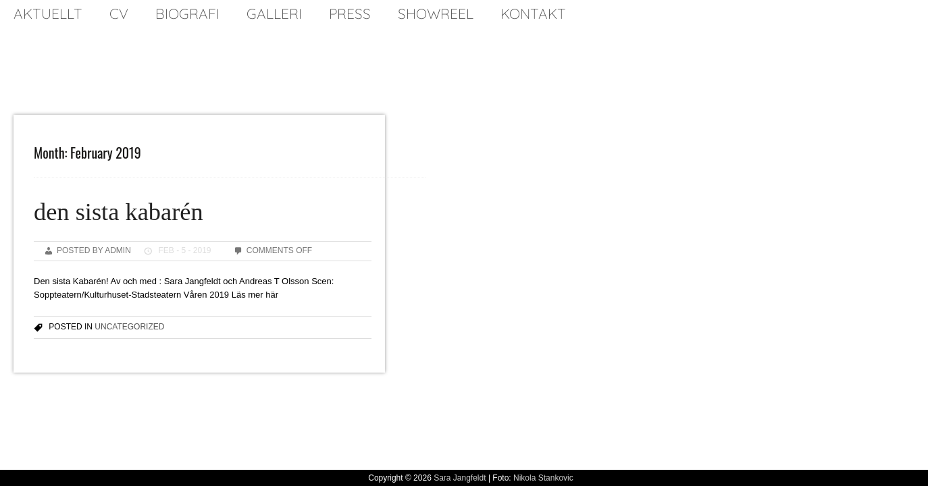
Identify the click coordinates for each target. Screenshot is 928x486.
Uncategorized (129, 326)
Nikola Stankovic (543, 478)
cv (118, 13)
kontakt (533, 13)
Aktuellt (48, 13)
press (350, 13)
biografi (187, 13)
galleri (274, 13)
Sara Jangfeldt (460, 478)
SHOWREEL (435, 13)
